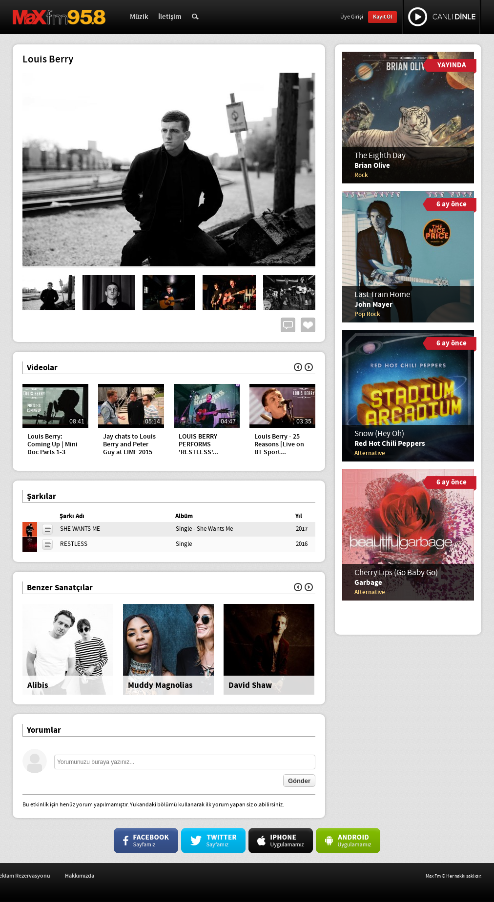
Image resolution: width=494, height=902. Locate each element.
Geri (298, 367)
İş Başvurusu (61, 876)
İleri (309, 367)
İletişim (170, 17)
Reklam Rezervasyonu (118, 876)
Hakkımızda (175, 876)
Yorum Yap (288, 325)
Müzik (139, 17)
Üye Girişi (351, 17)
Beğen (308, 325)
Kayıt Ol (382, 17)
